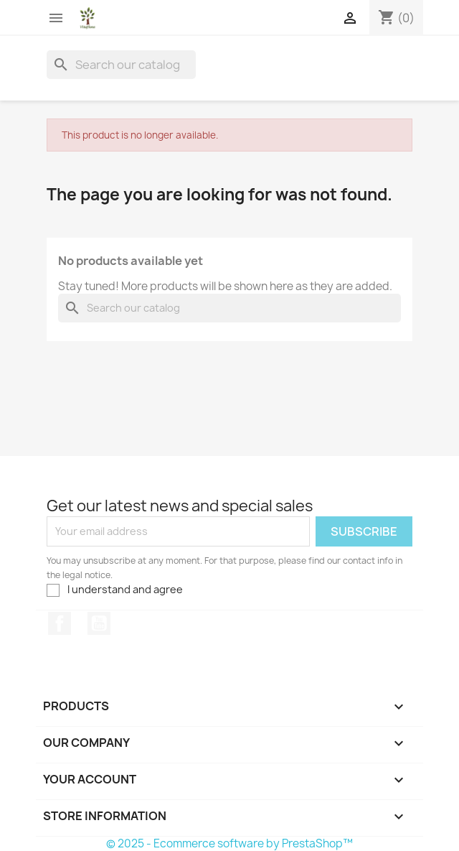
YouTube (98, 623)
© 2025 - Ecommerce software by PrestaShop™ (229, 843)
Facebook (59, 623)
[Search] (121, 64)
